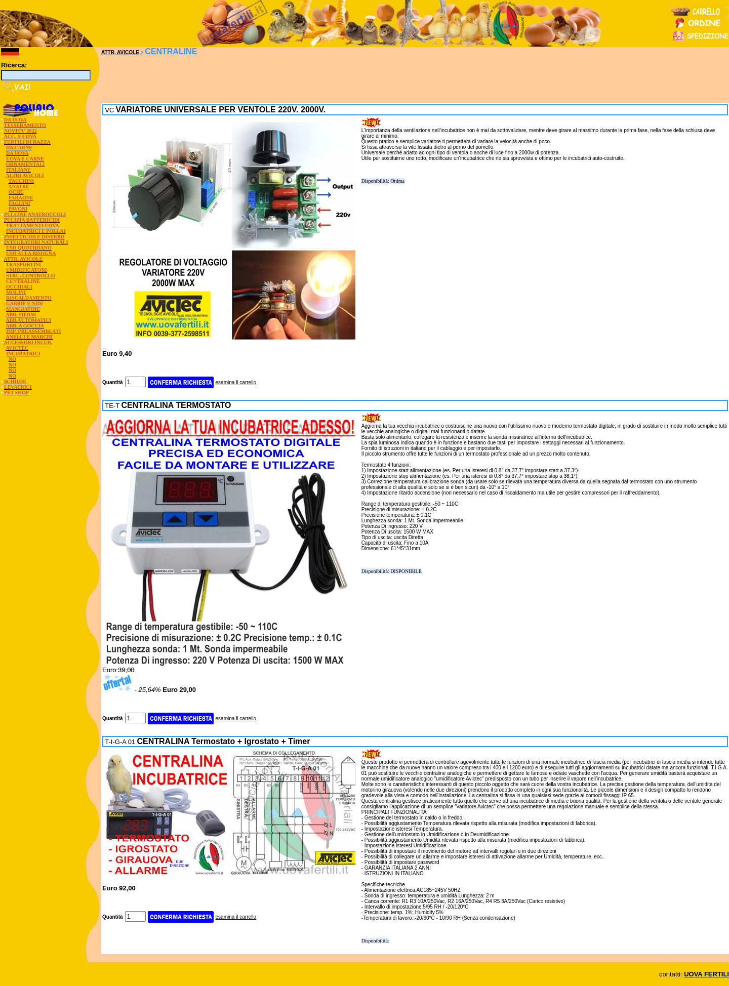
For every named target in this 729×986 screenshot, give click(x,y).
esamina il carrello (236, 382)
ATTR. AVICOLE (120, 52)
